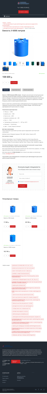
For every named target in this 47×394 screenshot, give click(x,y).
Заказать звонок (14, 361)
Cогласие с (29, 181)
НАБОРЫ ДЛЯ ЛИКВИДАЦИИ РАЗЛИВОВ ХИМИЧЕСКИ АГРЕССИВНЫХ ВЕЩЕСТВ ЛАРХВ (27, 329)
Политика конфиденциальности (8, 390)
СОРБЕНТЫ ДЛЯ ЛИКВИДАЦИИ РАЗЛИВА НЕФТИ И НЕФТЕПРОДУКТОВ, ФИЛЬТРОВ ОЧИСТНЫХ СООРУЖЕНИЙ (27, 323)
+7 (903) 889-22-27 (6, 364)
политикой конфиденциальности (31, 181)
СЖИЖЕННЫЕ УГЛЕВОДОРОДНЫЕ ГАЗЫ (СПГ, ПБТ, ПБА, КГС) (25, 279)
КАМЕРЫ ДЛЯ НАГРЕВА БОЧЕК (18, 285)
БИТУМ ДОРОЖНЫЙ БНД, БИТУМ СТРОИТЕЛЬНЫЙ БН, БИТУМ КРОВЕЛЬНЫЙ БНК (25, 276)
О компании (5, 376)
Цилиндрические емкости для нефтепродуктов (22, 305)
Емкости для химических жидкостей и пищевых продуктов (25, 297)
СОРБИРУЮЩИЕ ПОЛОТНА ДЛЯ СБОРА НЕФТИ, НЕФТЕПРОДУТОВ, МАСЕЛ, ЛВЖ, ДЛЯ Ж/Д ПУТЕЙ (28, 320)
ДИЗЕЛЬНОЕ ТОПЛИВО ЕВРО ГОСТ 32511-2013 (22, 265)
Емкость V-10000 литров (9, 247)
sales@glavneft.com (10, 153)
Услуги (4, 382)
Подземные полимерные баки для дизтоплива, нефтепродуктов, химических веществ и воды (26, 300)
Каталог (19, 380)
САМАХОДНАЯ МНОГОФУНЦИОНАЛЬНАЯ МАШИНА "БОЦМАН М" (26, 316)
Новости (4, 380)
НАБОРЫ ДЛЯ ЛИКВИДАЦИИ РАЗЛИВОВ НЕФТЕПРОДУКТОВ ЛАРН (26, 325)
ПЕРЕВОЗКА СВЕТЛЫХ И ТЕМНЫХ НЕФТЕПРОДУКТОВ (23, 335)
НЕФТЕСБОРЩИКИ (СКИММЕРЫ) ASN (20, 314)
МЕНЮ (8, 16)
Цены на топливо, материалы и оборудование (21, 377)
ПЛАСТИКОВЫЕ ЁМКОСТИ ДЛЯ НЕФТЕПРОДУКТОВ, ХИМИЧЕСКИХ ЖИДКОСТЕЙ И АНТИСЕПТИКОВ (26, 288)
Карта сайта (4, 390)
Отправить (22, 185)
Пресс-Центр (5, 378)
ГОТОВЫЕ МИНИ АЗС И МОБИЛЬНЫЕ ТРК (21, 308)
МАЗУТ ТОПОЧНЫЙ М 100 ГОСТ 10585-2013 (21, 270)
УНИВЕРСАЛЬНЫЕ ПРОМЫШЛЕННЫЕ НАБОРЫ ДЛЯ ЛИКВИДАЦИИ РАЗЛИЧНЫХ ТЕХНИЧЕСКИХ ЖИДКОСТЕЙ (26, 332)
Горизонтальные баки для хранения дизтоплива (22, 294)
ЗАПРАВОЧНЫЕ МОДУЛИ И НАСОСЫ (20, 311)
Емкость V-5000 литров (30, 218)
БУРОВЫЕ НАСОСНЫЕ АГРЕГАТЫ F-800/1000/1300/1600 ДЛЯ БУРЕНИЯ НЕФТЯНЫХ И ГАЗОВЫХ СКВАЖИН (27, 282)
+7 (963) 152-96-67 (24, 7)
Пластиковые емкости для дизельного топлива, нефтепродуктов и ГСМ (26, 291)
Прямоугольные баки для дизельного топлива (22, 303)
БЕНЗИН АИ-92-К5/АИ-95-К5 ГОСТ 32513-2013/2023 (23, 268)
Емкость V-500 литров (9, 218)
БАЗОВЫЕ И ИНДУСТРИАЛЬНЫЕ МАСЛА (20, 273)
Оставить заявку (23, 12)
